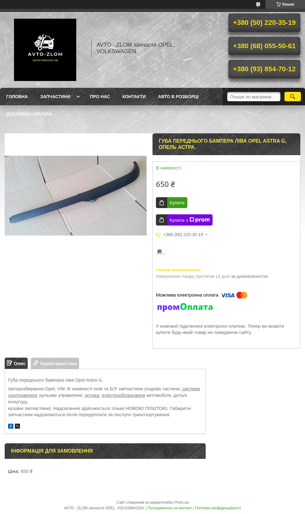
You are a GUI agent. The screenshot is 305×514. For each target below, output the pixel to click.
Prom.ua (182, 502)
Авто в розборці (178, 96)
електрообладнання (123, 395)
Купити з (190, 220)
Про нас (100, 96)
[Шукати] (292, 96)
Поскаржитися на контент (170, 508)
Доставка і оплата (29, 114)
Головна (17, 96)
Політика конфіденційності (218, 508)
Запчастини (55, 96)
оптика (92, 395)
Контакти (134, 96)
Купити (177, 202)
